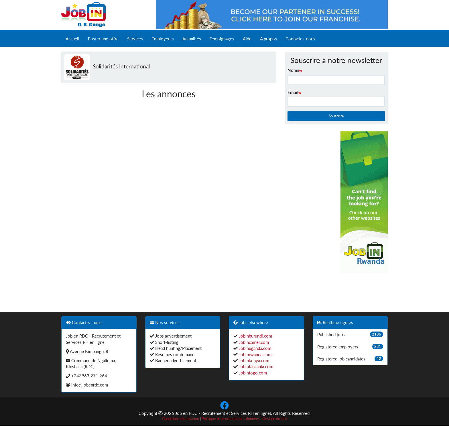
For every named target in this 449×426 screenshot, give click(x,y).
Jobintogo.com (252, 372)
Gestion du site (274, 419)
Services (135, 38)
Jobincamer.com (253, 342)
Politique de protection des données (231, 419)
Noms (293, 70)
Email (292, 92)
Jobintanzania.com (255, 366)
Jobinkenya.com (253, 360)
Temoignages (222, 38)
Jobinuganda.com (254, 348)
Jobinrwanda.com (254, 354)
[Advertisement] (308, 217)
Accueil (72, 38)
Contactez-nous (300, 38)
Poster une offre (103, 38)
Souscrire (336, 116)
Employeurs (162, 38)
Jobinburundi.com (255, 335)
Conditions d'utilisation (180, 419)
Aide (247, 38)
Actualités (191, 38)
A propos (268, 38)
